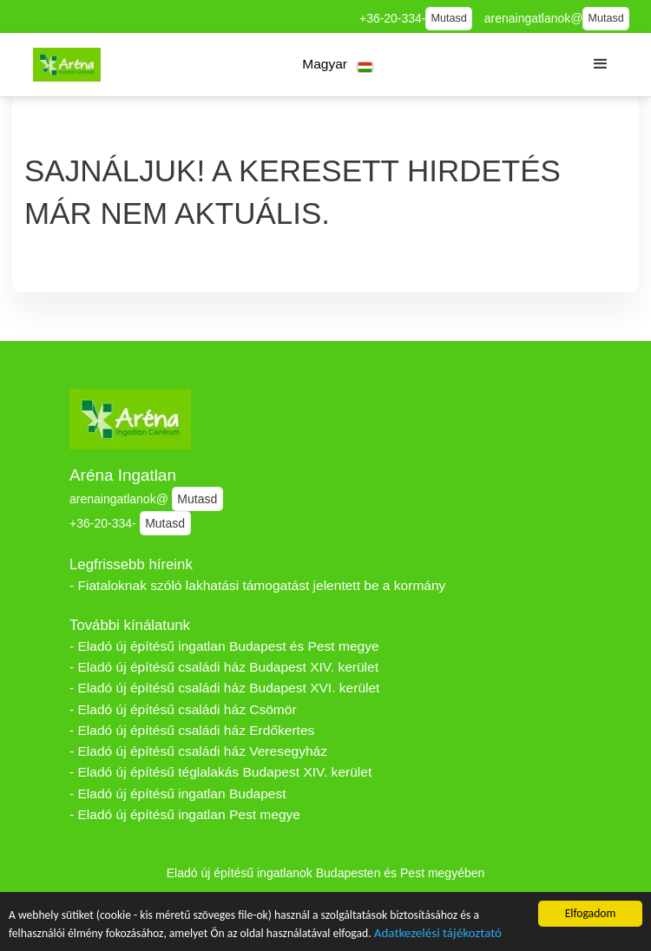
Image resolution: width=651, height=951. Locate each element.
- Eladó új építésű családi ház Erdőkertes (191, 730)
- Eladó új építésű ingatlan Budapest (177, 793)
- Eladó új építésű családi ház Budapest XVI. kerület (224, 687)
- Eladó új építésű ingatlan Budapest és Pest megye (224, 646)
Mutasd (449, 18)
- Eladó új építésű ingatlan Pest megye (184, 814)
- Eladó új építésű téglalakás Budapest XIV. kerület (220, 771)
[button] (338, 64)
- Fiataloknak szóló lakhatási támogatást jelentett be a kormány (257, 585)
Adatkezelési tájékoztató (438, 935)
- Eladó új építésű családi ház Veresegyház (198, 751)
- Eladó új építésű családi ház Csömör (183, 709)
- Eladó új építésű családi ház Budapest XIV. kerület (223, 666)
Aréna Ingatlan (122, 475)
